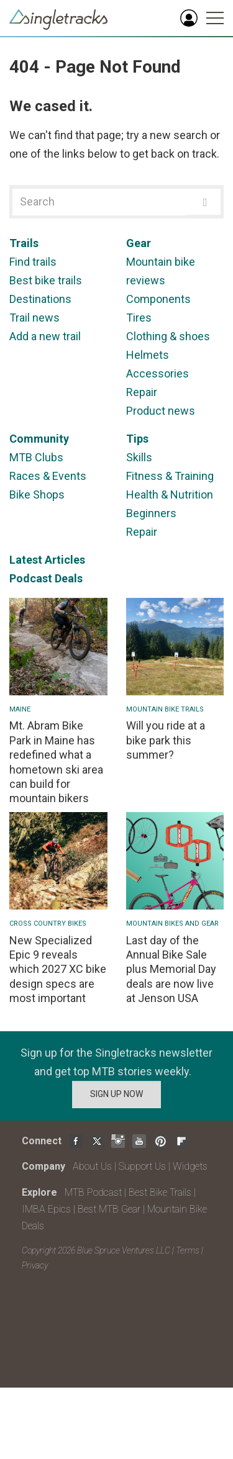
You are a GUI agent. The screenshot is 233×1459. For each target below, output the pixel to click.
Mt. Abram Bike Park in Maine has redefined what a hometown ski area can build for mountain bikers (56, 762)
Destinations (40, 298)
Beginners (151, 513)
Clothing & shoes (168, 336)
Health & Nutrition (169, 494)
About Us (92, 1166)
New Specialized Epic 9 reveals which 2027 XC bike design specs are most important (57, 969)
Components (158, 298)
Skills (139, 457)
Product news (160, 410)
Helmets (147, 354)
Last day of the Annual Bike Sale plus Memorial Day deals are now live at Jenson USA (171, 969)
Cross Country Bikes (47, 923)
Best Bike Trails (160, 1192)
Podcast (30, 578)
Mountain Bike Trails (165, 709)
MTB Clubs (36, 457)
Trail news (34, 317)
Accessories (157, 373)
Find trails (33, 261)
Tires (139, 317)
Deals (69, 578)
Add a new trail (45, 336)
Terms (187, 1250)
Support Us (142, 1166)
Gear (138, 243)
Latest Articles (47, 559)
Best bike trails (45, 280)
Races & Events (47, 475)
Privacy (35, 1265)
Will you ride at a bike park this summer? (165, 740)
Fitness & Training (170, 475)
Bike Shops (37, 494)
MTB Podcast (93, 1192)
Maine (19, 709)
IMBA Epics (46, 1209)
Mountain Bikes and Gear (172, 923)
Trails (24, 243)
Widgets (190, 1166)
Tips (137, 438)
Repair (141, 392)
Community (39, 438)
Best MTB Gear (109, 1209)
